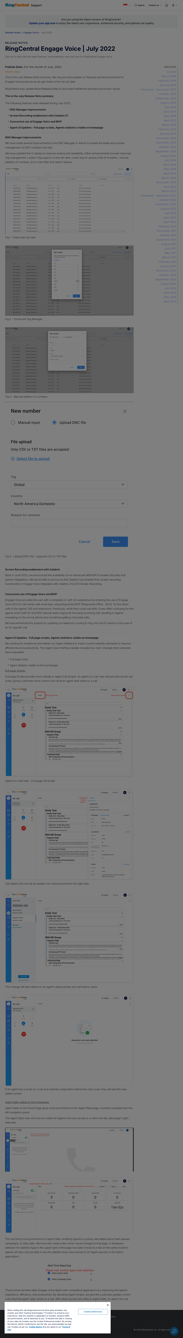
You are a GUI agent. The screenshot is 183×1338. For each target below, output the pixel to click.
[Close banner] (108, 1305)
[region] (58, 1317)
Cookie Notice (35, 1327)
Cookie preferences (93, 1311)
